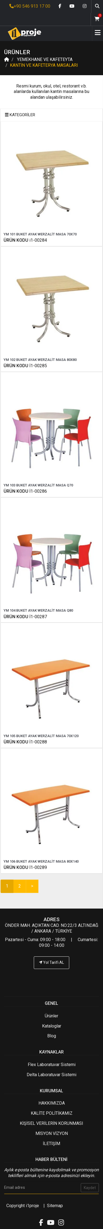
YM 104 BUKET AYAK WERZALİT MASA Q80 (38, 610)
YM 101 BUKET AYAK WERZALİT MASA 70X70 (40, 234)
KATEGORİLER (20, 114)
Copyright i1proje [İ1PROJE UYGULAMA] (22, 1205)
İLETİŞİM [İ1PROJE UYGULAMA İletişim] (51, 1143)
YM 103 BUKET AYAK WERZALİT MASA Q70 (38, 485)
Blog (51, 1035)
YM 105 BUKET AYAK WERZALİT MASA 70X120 (41, 736)
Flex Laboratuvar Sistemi (52, 1064)
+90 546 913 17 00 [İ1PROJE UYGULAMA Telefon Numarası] (29, 6)
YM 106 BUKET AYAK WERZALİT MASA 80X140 (41, 861)
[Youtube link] (72, 6)
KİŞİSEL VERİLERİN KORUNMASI (51, 1123)
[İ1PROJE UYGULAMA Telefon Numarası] (51, 979)
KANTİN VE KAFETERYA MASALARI (44, 65)
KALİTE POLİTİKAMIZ (52, 1113)
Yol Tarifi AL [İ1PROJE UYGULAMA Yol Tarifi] (51, 962)
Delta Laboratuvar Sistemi (51, 1074)
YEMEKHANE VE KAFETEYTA (44, 59)
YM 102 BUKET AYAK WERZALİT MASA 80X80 (40, 360)
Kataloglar (51, 1026)
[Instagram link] (84, 6)
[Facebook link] (60, 6)
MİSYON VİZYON (51, 1133)
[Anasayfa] (22, 33)
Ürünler (51, 1015)
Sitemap (55, 1205)
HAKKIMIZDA (51, 1103)
